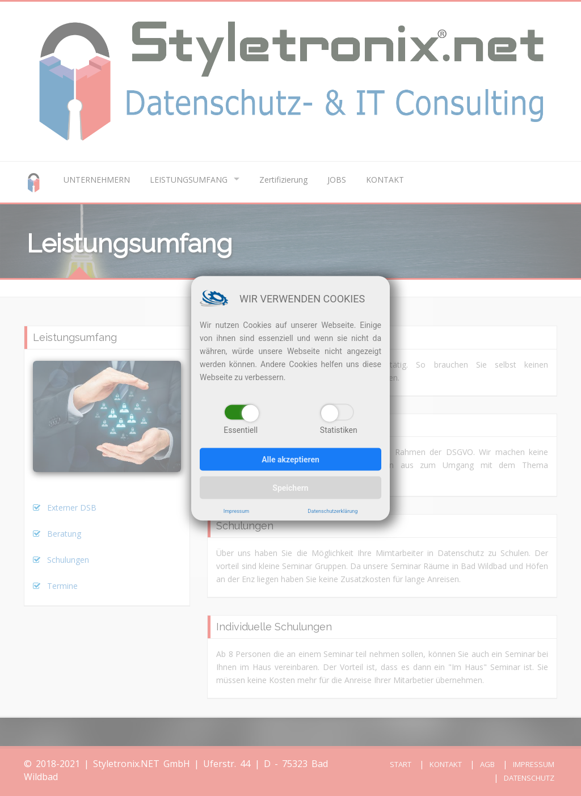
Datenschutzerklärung (333, 510)
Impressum (236, 510)
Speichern (290, 487)
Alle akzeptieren (290, 459)
